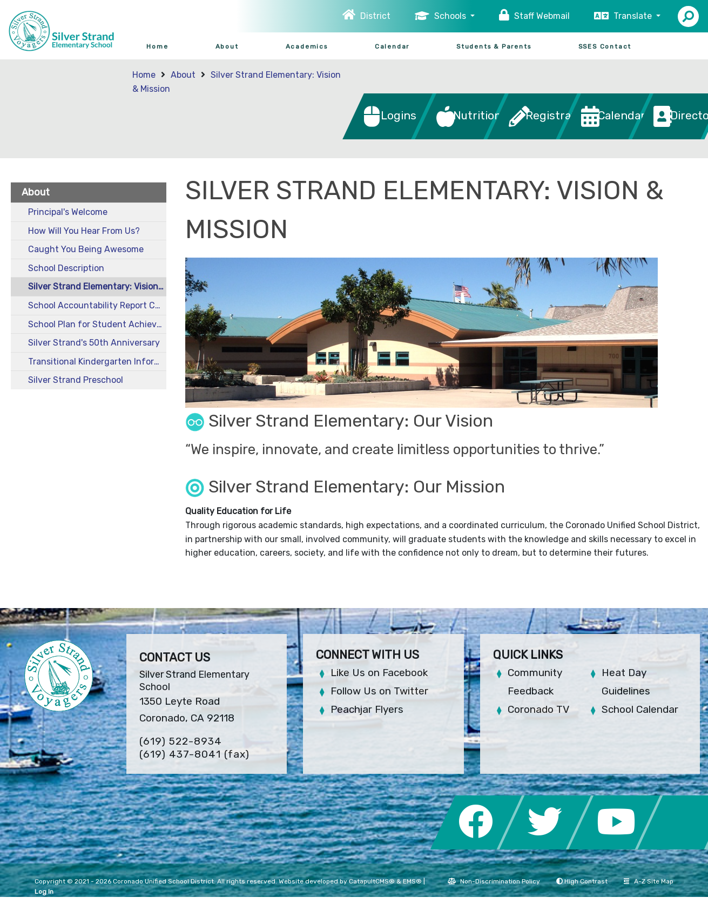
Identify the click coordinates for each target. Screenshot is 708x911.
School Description (66, 268)
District (375, 16)
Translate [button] (633, 16)
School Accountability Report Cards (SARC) (97, 305)
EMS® (412, 881)
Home (157, 46)
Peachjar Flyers (367, 709)
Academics (307, 46)
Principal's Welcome (67, 212)
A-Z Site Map (648, 881)
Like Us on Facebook (379, 672)
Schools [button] (451, 16)
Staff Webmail (542, 16)
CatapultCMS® (372, 881)
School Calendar (640, 709)
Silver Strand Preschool (75, 380)
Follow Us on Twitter (379, 691)
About (227, 46)
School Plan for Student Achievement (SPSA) (97, 324)
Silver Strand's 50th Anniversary (94, 343)
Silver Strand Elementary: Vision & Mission (97, 286)
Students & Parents (493, 46)
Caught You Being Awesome (86, 249)
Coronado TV (538, 709)
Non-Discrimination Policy (494, 881)
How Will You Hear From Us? (84, 231)
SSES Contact (605, 46)
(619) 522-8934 (180, 741)
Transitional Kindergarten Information (97, 361)
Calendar (392, 46)
